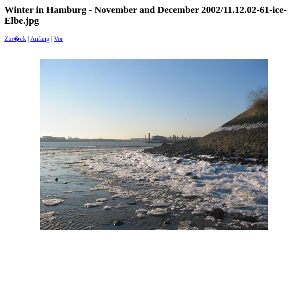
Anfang (40, 38)
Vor (58, 38)
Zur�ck (15, 38)
